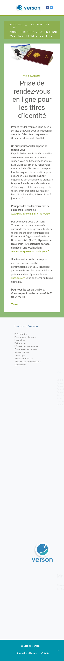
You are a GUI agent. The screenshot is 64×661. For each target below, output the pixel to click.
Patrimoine (27, 343)
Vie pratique (32, 76)
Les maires (27, 340)
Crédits (45, 653)
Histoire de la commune (33, 346)
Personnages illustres (32, 337)
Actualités (40, 24)
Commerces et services (33, 349)
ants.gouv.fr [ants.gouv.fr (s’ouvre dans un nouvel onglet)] (18, 277)
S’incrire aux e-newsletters (35, 361)
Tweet (14, 304)
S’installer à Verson (31, 358)
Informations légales (26, 653)
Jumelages (27, 355)
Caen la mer (27, 364)
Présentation (28, 334)
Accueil (15, 24)
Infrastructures (29, 352)
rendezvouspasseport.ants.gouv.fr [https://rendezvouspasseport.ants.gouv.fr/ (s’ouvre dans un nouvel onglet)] (30, 251)
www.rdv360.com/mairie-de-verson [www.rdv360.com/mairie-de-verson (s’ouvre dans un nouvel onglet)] (31, 213)
